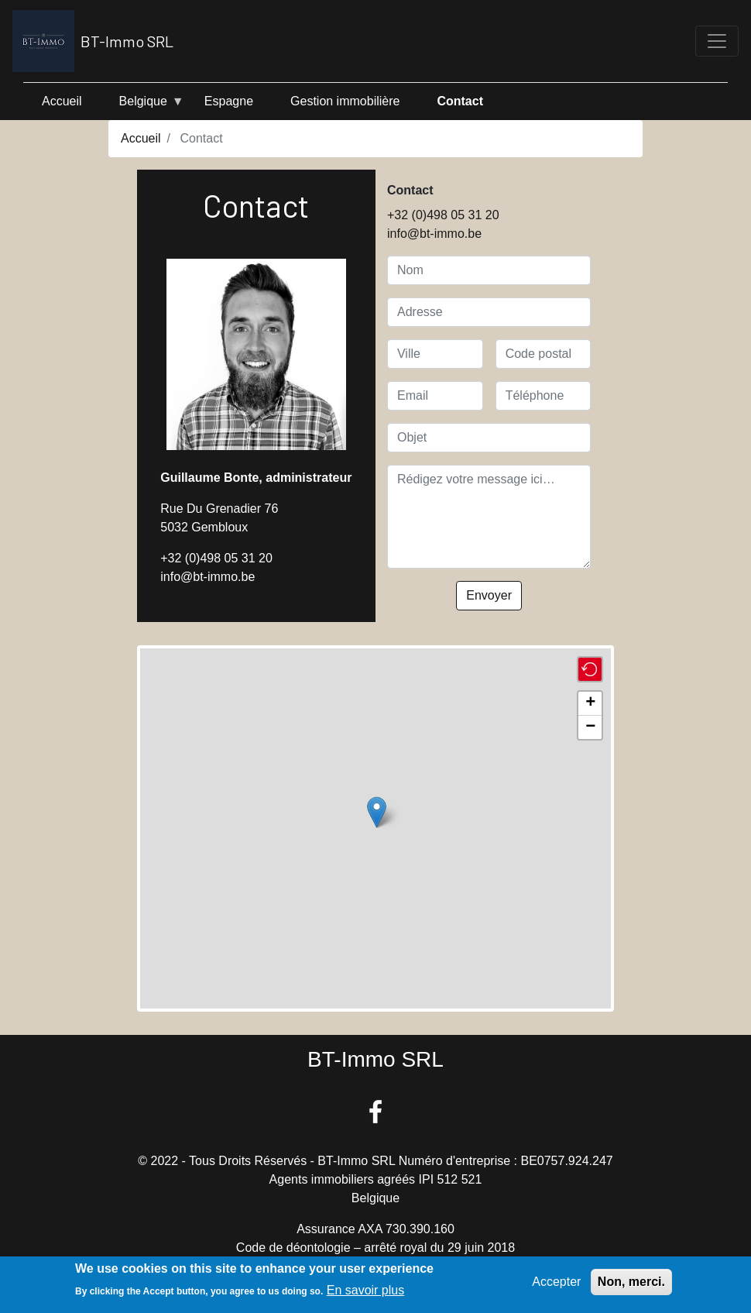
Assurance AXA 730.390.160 (375, 1229)
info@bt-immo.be (207, 576)
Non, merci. (631, 1281)
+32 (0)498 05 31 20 (216, 558)
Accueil (62, 101)
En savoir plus (366, 1290)
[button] (376, 812)
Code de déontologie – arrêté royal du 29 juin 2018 (375, 1247)
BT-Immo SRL (92, 41)
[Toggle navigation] (717, 41)
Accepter (556, 1281)
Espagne (228, 101)
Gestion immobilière (345, 101)
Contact (460, 101)
